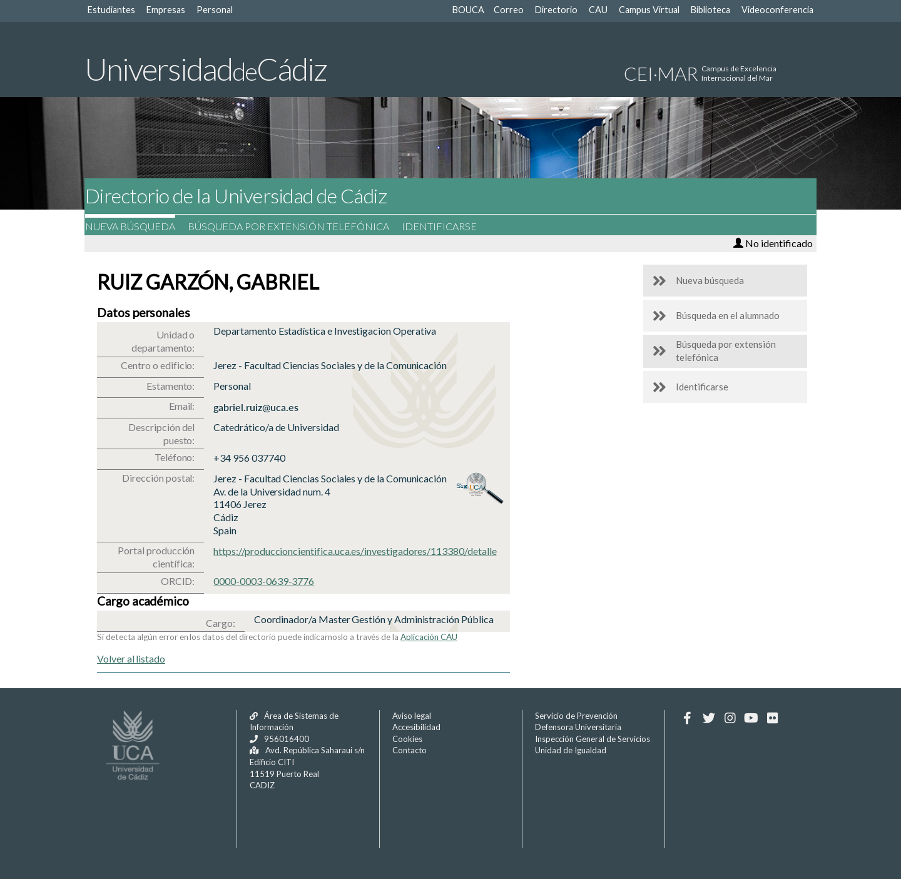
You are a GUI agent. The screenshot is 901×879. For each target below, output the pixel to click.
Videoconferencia (777, 9)
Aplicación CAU (428, 637)
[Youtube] (751, 718)
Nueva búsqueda (139, 226)
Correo (509, 9)
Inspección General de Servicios (592, 739)
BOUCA (468, 9)
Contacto (409, 750)
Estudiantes (111, 9)
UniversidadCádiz (205, 69)
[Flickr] (772, 718)
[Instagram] (730, 718)
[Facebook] (687, 718)
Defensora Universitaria (578, 727)
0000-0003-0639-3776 (263, 581)
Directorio (556, 9)
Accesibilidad (416, 727)
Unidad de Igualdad (570, 750)
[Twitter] (708, 718)
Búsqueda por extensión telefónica (297, 226)
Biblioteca (710, 9)
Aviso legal (411, 716)
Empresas (165, 9)
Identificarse (448, 226)
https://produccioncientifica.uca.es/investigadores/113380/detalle (354, 551)
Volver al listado (131, 658)
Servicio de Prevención (576, 716)
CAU (598, 9)
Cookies (407, 739)
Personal (214, 9)
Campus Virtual (649, 9)
